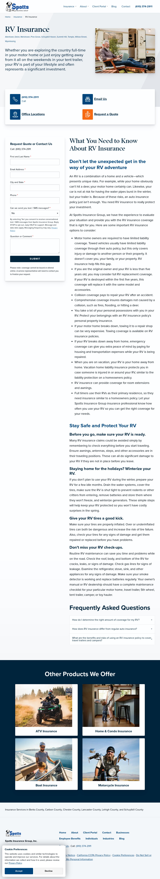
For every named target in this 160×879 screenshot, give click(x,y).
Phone (14, 195)
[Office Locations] (44, 114)
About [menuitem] (83, 6)
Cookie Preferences (123, 855)
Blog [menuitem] (113, 6)
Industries (108, 838)
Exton (17, 37)
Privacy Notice (67, 855)
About (74, 832)
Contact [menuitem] (126, 6)
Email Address (17, 169)
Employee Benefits (70, 838)
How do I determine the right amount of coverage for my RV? (105, 619)
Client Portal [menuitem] (99, 6)
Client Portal (90, 832)
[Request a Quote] (116, 114)
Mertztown (25, 37)
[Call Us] (44, 99)
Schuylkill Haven (48, 37)
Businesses (122, 832)
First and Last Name (20, 156)
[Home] (13, 832)
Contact (106, 832)
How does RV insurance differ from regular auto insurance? (104, 628)
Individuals (92, 838)
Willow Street (81, 37)
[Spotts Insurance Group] (17, 6)
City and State (17, 182)
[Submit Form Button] (35, 259)
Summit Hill (62, 37)
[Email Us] (100, 99)
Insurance (18, 17)
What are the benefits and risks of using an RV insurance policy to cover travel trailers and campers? (111, 639)
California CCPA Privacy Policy (93, 855)
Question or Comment (21, 236)
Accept (18, 871)
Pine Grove (35, 37)
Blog (121, 838)
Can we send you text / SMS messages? (30, 208)
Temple (71, 37)
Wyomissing (10, 41)
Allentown (9, 37)
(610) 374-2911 (83, 846)
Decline (49, 871)
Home (7, 17)
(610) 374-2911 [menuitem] (143, 6)
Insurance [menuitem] (68, 6)
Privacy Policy (15, 863)
